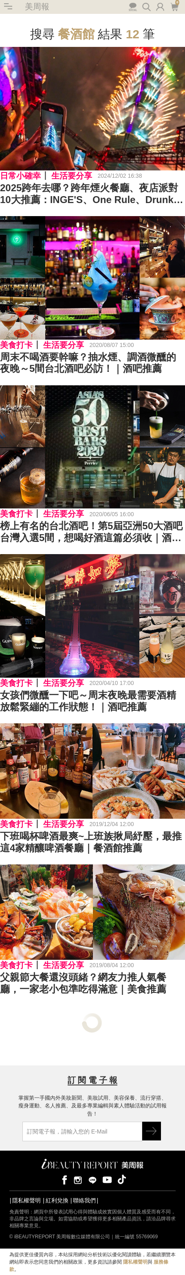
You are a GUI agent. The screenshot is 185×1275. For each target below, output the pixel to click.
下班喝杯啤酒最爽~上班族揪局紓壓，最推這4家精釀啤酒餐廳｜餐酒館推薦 (91, 842)
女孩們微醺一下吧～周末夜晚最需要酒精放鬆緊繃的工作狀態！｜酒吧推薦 (88, 700)
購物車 (174, 6)
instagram (77, 1179)
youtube (107, 1179)
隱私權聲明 (26, 1200)
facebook (63, 1179)
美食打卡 (16, 344)
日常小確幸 (20, 175)
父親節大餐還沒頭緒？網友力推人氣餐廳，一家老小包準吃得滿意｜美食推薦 (83, 983)
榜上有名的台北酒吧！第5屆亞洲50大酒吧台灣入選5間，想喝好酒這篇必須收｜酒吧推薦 (91, 532)
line (92, 1179)
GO (151, 1131)
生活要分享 (71, 175)
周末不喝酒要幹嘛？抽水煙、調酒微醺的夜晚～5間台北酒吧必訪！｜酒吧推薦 (88, 362)
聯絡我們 (84, 1200)
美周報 (37, 6)
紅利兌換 (57, 1200)
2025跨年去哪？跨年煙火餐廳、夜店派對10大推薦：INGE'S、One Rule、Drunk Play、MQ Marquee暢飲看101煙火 (89, 194)
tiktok (121, 1179)
